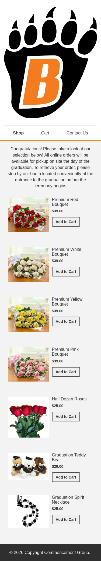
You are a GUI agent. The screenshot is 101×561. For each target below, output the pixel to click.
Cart (45, 133)
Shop (18, 133)
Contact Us (77, 133)
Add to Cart (68, 221)
